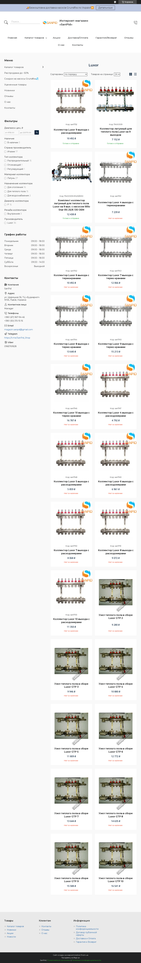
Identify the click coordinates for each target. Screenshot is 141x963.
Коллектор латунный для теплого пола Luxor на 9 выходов (116, 131)
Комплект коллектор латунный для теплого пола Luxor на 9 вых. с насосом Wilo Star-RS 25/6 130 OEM (71, 205)
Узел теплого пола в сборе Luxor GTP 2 (116, 617)
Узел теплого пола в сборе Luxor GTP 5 (71, 750)
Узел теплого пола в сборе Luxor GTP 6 (116, 750)
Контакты (77, 45)
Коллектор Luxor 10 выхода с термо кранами (71, 414)
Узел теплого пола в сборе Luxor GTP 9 (71, 880)
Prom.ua (84, 955)
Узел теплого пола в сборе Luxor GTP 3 (71, 685)
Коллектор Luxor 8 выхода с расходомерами (116, 552)
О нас (61, 45)
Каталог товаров (34, 37)
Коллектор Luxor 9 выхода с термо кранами (116, 345)
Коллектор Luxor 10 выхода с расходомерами (71, 621)
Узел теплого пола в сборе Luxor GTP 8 (116, 815)
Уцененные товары (15, 84)
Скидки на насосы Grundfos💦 (21, 78)
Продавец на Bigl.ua (70, 958)
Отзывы (129, 37)
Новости (11, 936)
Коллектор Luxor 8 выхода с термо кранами (71, 345)
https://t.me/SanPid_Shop (17, 337)
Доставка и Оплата (86, 938)
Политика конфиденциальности (87, 927)
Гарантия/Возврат (106, 37)
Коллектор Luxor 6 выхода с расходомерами (116, 483)
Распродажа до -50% (16, 73)
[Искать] (6, 22)
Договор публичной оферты (86, 933)
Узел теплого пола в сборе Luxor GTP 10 (116, 880)
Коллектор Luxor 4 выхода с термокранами (116, 204)
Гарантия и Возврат (86, 942)
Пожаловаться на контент (58, 960)
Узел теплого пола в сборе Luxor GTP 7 (71, 815)
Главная (12, 37)
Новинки (9, 90)
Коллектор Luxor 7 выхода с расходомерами (71, 552)
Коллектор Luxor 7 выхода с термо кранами (115, 277)
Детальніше (105, 7)
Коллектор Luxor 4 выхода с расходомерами (116, 414)
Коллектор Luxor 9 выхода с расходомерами (71, 131)
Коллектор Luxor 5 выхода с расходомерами (71, 483)
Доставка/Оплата (78, 37)
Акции (56, 37)
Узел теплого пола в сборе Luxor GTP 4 (116, 685)
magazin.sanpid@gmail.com (18, 329)
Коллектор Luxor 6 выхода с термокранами (71, 277)
